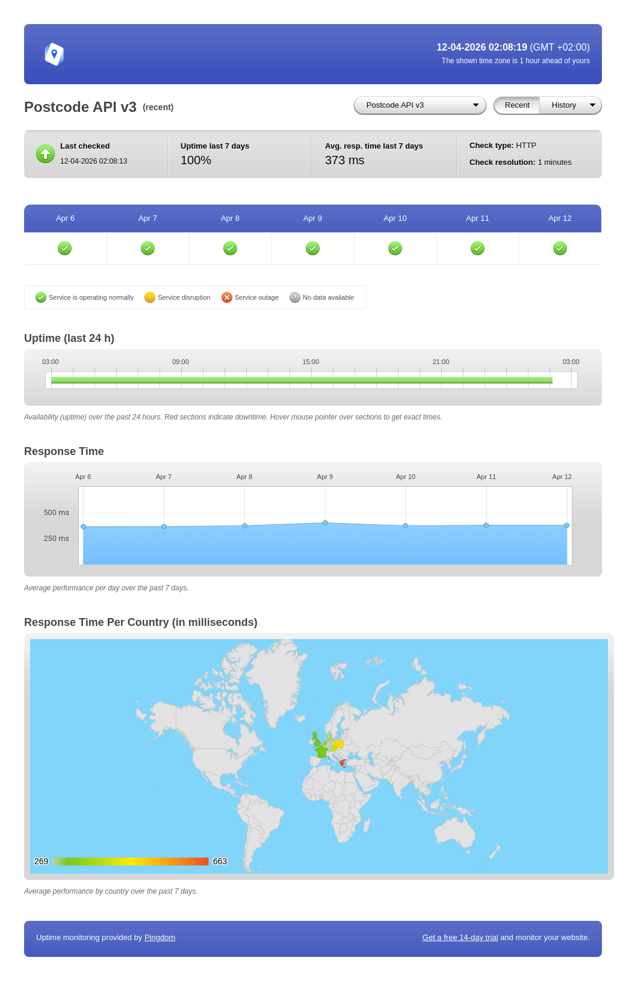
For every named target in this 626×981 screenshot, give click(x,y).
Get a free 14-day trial (460, 937)
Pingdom (159, 937)
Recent (517, 105)
